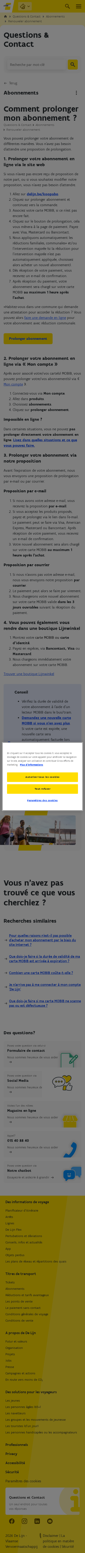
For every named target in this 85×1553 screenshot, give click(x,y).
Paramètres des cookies (42, 800)
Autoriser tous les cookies (42, 777)
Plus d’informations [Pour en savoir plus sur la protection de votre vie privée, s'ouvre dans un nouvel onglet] (31, 764)
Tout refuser (43, 788)
